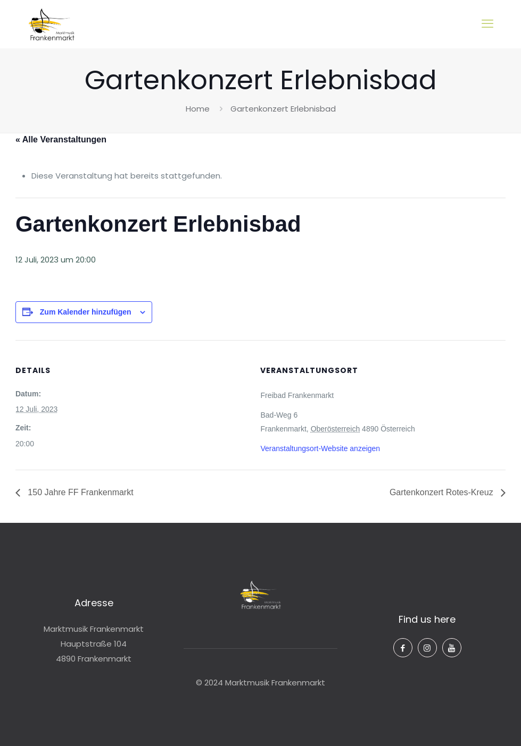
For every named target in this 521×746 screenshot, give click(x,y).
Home (198, 108)
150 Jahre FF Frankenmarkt (80, 492)
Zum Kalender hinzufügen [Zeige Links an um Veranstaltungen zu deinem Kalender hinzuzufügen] (85, 312)
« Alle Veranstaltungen (60, 139)
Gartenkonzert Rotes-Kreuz (442, 492)
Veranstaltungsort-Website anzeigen (320, 448)
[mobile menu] (487, 24)
